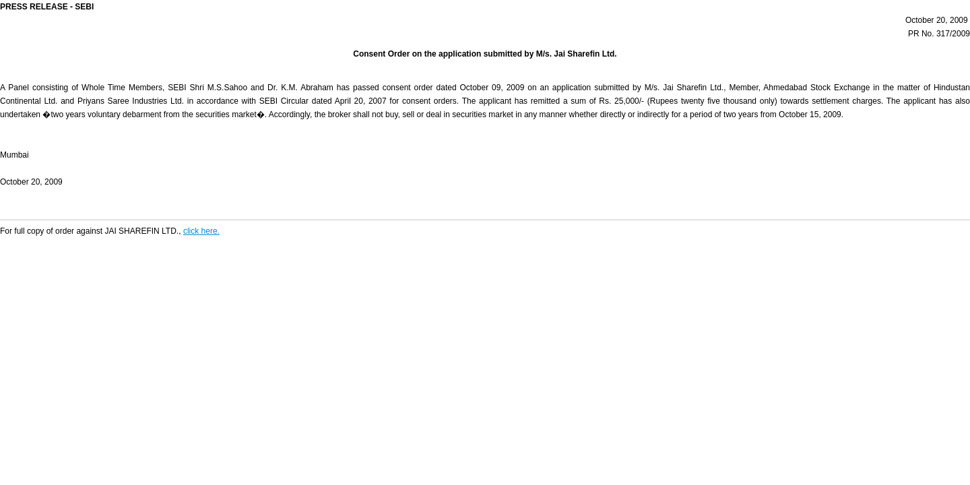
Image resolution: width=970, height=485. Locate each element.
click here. (201, 231)
